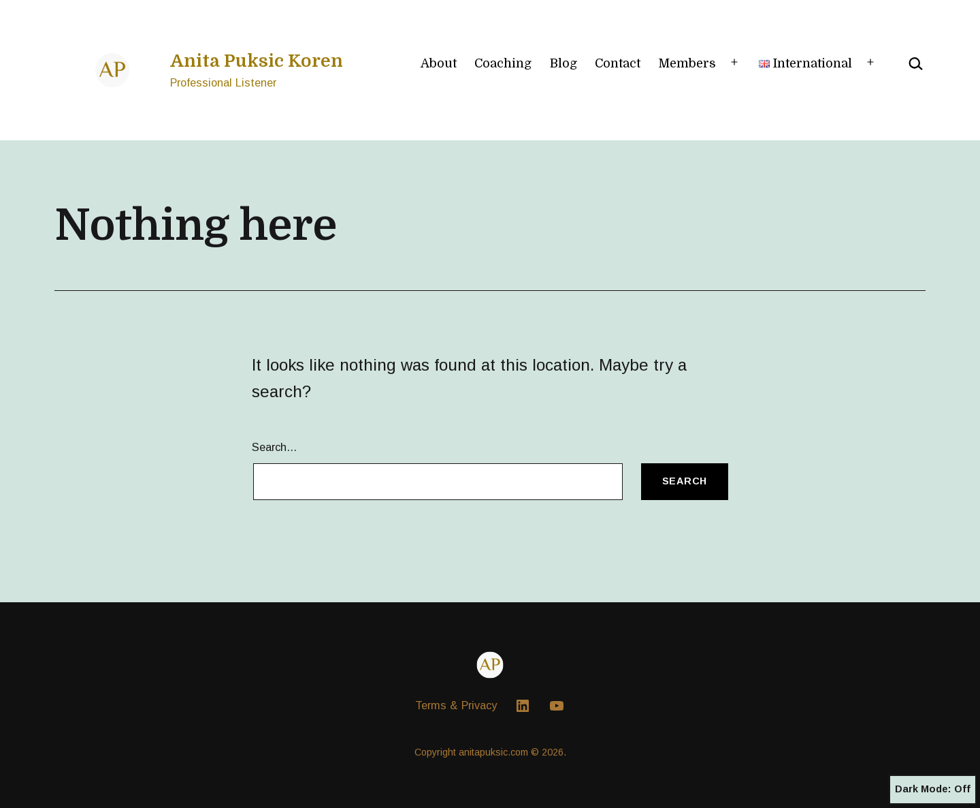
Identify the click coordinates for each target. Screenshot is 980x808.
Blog (563, 63)
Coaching (503, 63)
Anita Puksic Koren (256, 61)
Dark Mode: (932, 789)
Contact (617, 63)
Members (687, 63)
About (439, 63)
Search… (274, 447)
